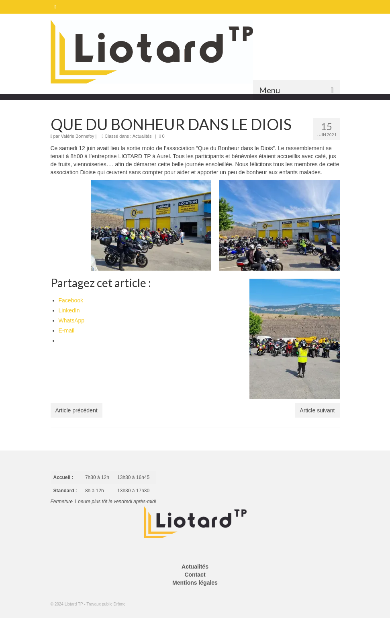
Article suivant (317, 410)
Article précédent (76, 410)
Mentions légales (195, 582)
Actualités (142, 136)
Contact (194, 574)
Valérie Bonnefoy (77, 136)
